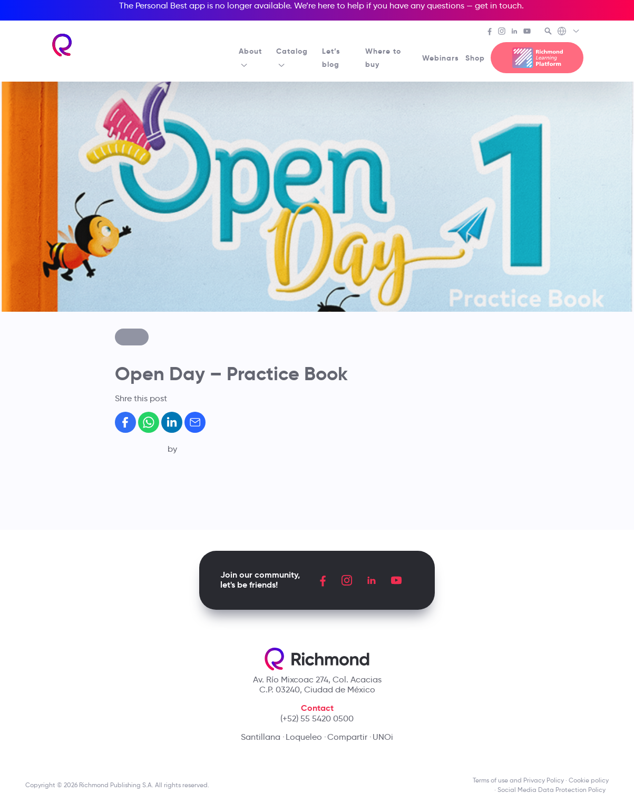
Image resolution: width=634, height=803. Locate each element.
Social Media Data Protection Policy (553, 790)
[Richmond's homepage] (62, 45)
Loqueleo (304, 737)
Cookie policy (589, 780)
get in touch (498, 6)
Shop (475, 58)
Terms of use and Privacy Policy (518, 780)
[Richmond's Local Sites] (568, 32)
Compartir (347, 737)
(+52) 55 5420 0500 (317, 718)
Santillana (260, 737)
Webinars (440, 58)
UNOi (383, 737)
